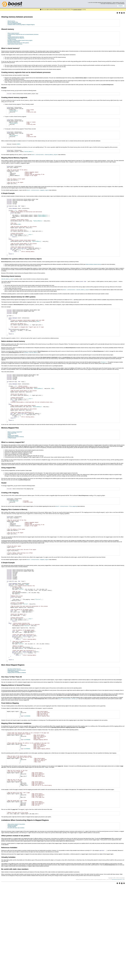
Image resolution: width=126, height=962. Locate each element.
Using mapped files (12, 468)
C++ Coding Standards (120, 3)
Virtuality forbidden (12, 903)
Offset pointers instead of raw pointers (16, 900)
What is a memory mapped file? (15, 467)
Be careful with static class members (16, 904)
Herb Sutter (103, 3)
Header (9, 35)
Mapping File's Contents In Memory (16, 472)
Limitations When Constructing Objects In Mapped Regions (21, 24)
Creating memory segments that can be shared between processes (23, 34)
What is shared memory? (13, 33)
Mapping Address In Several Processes (17, 732)
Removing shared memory (14, 41)
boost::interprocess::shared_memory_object (44, 159)
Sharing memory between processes (17, 17)
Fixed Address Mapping (13, 733)
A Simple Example (12, 39)
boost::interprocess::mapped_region (38, 199)
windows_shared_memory (31, 378)
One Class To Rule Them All (14, 731)
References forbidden (12, 901)
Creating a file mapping (13, 471)
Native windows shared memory (15, 44)
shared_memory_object (7, 299)
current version (77, 9)
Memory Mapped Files (13, 22)
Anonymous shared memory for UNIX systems (18, 42)
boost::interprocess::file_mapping (66, 543)
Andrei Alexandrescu (111, 3)
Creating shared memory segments (16, 36)
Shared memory (11, 21)
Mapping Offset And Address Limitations (17, 735)
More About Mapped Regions (14, 23)
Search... (120, 5)
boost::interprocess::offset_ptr (68, 761)
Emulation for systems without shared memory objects (20, 40)
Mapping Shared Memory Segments (16, 38)
